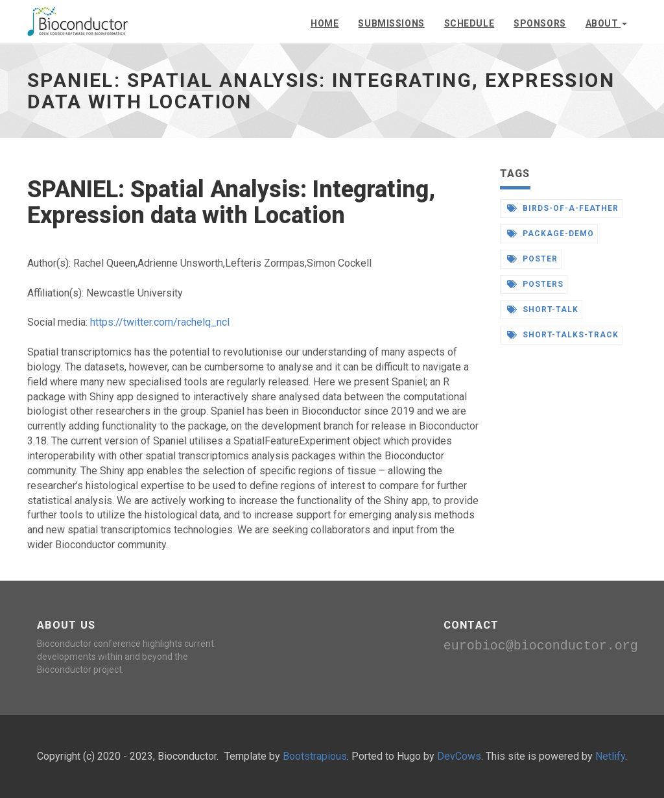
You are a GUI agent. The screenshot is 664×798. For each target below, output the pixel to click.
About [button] (606, 23)
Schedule (469, 23)
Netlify (610, 756)
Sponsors (539, 23)
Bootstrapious (315, 756)
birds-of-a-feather (563, 208)
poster (532, 258)
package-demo (550, 233)
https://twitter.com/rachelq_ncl (160, 322)
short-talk (543, 309)
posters (535, 284)
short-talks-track (563, 334)
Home (324, 23)
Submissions (391, 23)
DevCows (459, 756)
